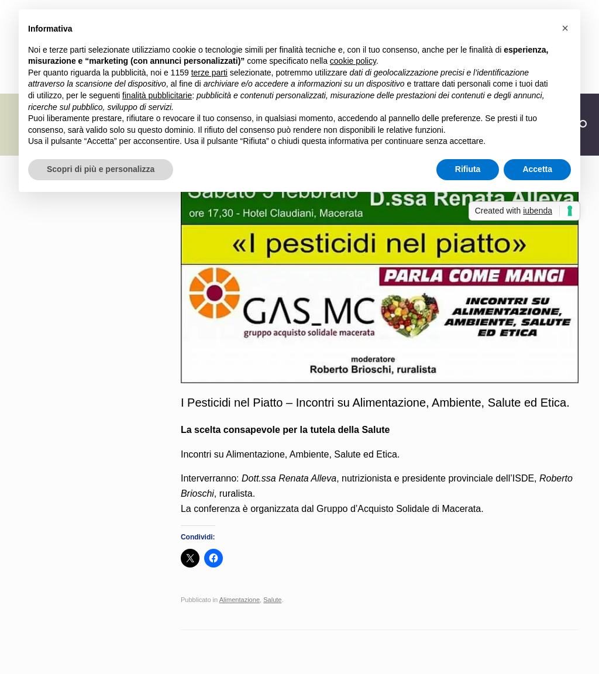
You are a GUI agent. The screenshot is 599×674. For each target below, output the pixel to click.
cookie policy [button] (353, 61)
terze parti (209, 72)
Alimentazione (239, 599)
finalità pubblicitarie (157, 95)
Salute (272, 599)
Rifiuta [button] (468, 169)
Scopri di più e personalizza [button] (100, 169)
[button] (565, 28)
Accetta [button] (537, 169)
